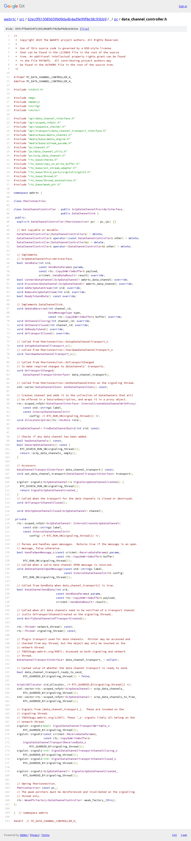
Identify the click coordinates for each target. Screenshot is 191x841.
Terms (45, 835)
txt (174, 835)
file (84, 28)
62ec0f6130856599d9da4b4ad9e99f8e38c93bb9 (67, 19)
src (21, 19)
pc (116, 19)
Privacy (34, 835)
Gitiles (24, 835)
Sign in (183, 6)
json (184, 835)
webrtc (10, 19)
